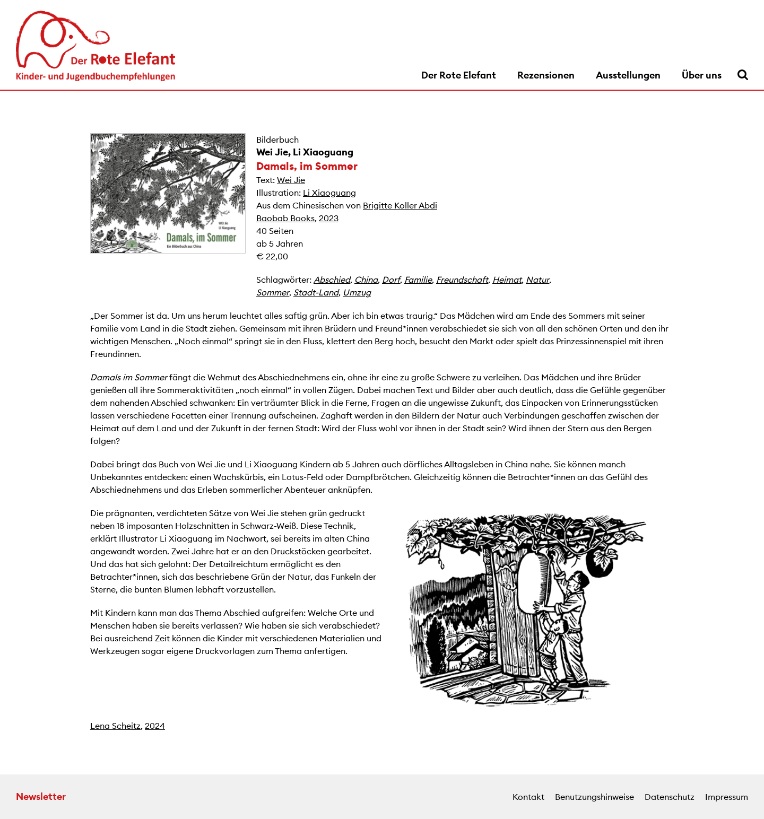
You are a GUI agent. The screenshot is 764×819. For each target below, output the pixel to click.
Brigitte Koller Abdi (400, 205)
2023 (328, 218)
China (366, 279)
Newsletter (41, 796)
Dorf (391, 279)
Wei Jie (272, 152)
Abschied (332, 279)
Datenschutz (669, 796)
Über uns (702, 75)
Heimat (507, 279)
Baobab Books (285, 218)
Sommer (272, 292)
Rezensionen (546, 75)
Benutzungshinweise (594, 796)
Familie (418, 279)
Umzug (357, 292)
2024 (155, 725)
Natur (537, 279)
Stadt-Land (315, 292)
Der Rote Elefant (458, 75)
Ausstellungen (628, 75)
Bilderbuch (277, 139)
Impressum (726, 796)
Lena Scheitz (115, 725)
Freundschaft (462, 279)
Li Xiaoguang (323, 152)
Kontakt (528, 796)
